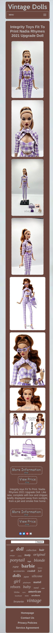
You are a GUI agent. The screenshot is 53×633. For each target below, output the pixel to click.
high (29, 561)
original (39, 554)
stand (36, 587)
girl (17, 581)
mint (27, 596)
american (34, 591)
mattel (37, 582)
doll (19, 549)
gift (12, 550)
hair (41, 550)
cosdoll (31, 570)
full (39, 570)
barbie (28, 566)
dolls (17, 575)
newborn (35, 595)
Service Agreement (27, 627)
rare (16, 567)
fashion (40, 568)
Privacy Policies (27, 622)
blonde (39, 560)
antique (12, 556)
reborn (15, 587)
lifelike (17, 592)
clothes (20, 556)
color (43, 588)
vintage (34, 600)
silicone (37, 576)
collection (31, 550)
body (27, 555)
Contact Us (27, 617)
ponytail (17, 559)
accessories (18, 571)
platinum (27, 582)
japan (26, 576)
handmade (18, 596)
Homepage (27, 613)
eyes (23, 592)
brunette (19, 601)
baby (27, 587)
